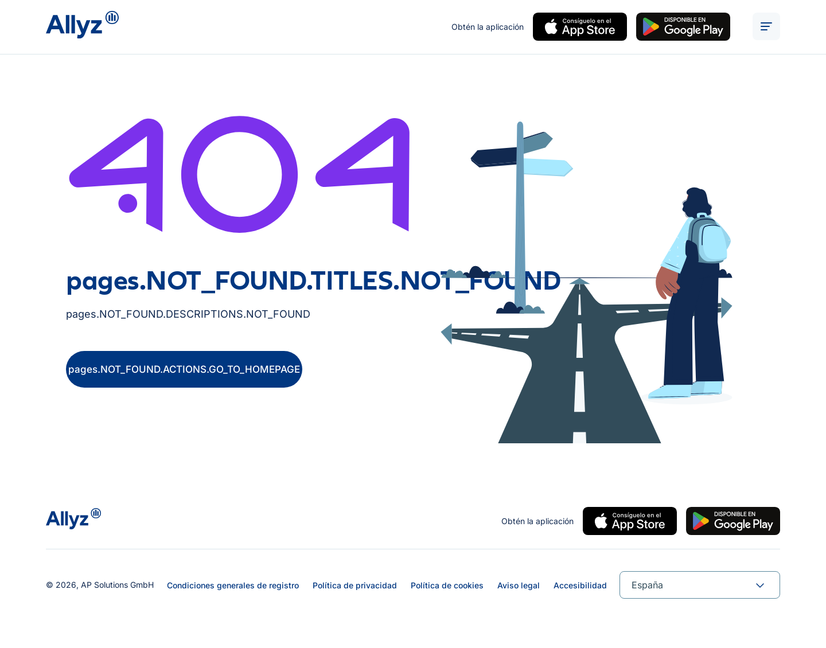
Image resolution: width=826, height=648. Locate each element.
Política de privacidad (355, 585)
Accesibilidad (580, 585)
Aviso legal (518, 585)
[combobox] (700, 585)
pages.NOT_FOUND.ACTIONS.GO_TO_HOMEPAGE (184, 371)
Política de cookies (447, 585)
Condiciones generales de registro (233, 585)
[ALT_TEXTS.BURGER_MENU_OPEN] (766, 27)
